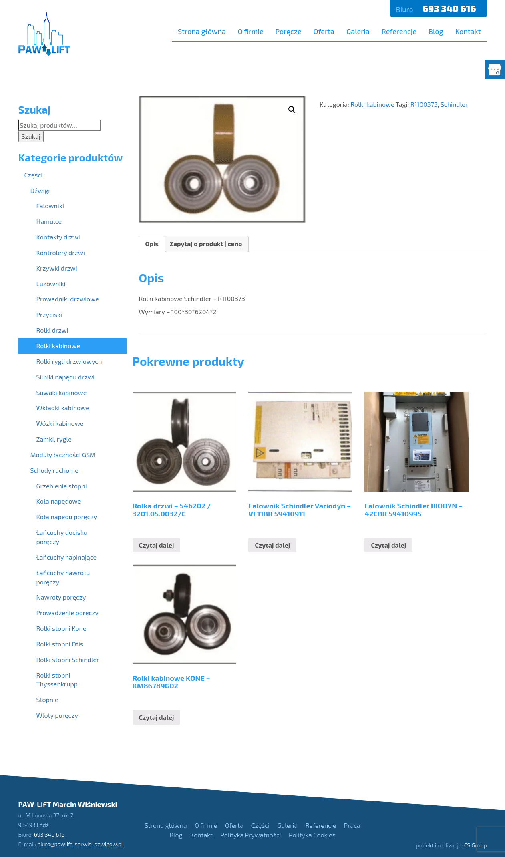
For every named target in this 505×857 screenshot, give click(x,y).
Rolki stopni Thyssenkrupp (57, 679)
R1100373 (424, 104)
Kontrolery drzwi (60, 252)
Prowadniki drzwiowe (67, 299)
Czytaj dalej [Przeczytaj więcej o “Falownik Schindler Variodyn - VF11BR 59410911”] (272, 545)
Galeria (358, 31)
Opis (152, 243)
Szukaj (31, 136)
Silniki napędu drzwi (65, 377)
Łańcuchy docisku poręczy (62, 536)
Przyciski (49, 314)
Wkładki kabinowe (62, 407)
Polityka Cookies (312, 835)
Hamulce (49, 221)
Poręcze (289, 31)
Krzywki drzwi (56, 268)
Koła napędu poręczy (66, 516)
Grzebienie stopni (61, 486)
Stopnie (47, 699)
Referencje (399, 31)
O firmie (251, 31)
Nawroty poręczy (61, 597)
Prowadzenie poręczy (67, 612)
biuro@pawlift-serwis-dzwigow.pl (80, 844)
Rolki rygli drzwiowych (69, 361)
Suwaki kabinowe (61, 392)
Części (33, 175)
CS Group (475, 845)
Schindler (454, 104)
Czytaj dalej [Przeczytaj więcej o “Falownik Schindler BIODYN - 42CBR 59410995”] (388, 545)
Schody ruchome (54, 470)
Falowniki (50, 205)
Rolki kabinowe (372, 104)
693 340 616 (450, 8)
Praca (352, 825)
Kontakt (468, 31)
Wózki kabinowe (60, 423)
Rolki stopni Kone (61, 628)
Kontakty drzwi (58, 237)
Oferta (324, 31)
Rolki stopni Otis (60, 644)
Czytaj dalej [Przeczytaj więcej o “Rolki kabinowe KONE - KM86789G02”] (156, 717)
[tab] (152, 244)
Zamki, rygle (54, 439)
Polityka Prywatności (251, 835)
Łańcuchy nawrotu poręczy (63, 577)
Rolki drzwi (52, 330)
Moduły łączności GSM (63, 454)
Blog (436, 31)
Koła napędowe (58, 501)
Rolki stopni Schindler (67, 659)
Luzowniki (51, 283)
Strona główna (202, 31)
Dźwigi (40, 190)
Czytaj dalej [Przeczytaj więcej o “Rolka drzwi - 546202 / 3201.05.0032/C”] (156, 545)
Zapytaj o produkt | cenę (206, 243)
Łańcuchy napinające (66, 557)
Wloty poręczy (57, 715)
